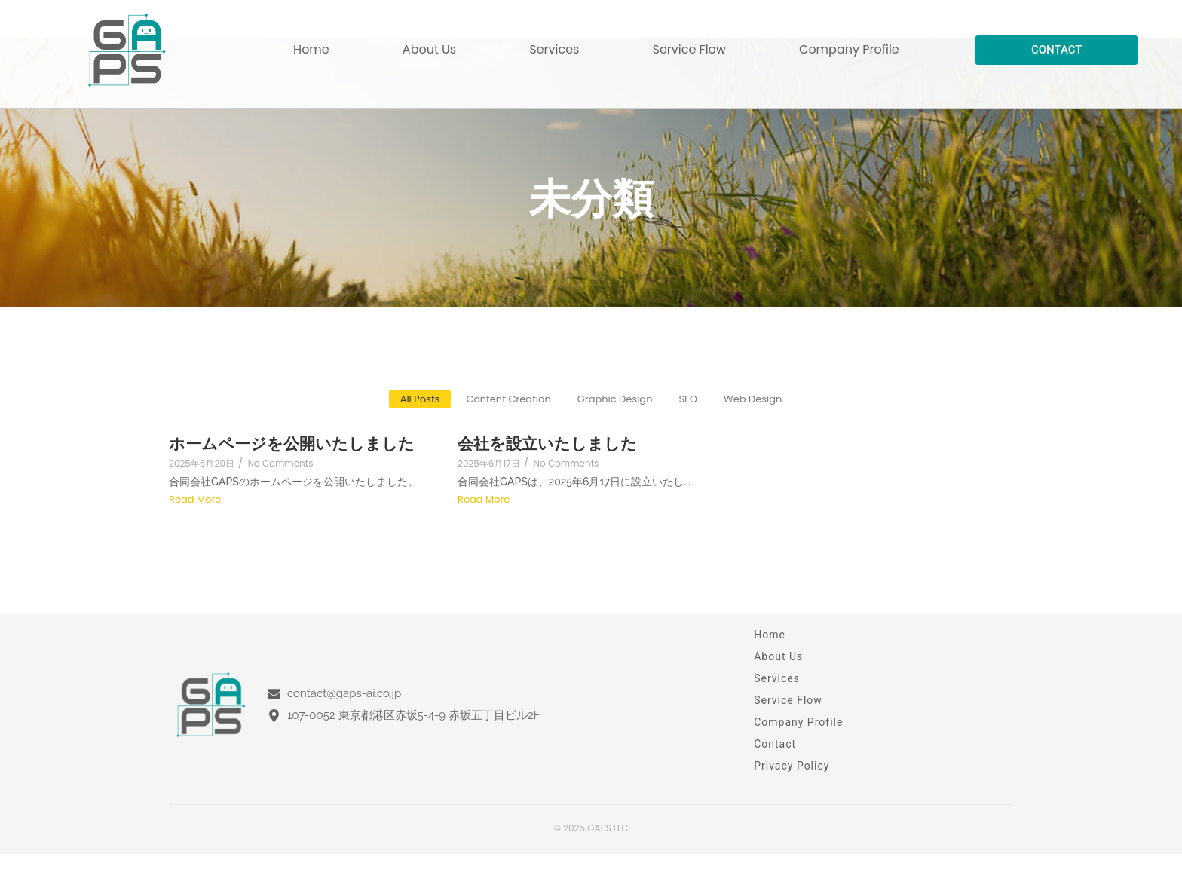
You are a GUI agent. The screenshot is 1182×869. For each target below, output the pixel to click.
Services (554, 49)
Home (311, 49)
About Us (429, 49)
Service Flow (689, 49)
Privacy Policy (791, 766)
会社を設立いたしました (547, 443)
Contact (775, 744)
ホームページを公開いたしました (292, 443)
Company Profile (849, 49)
